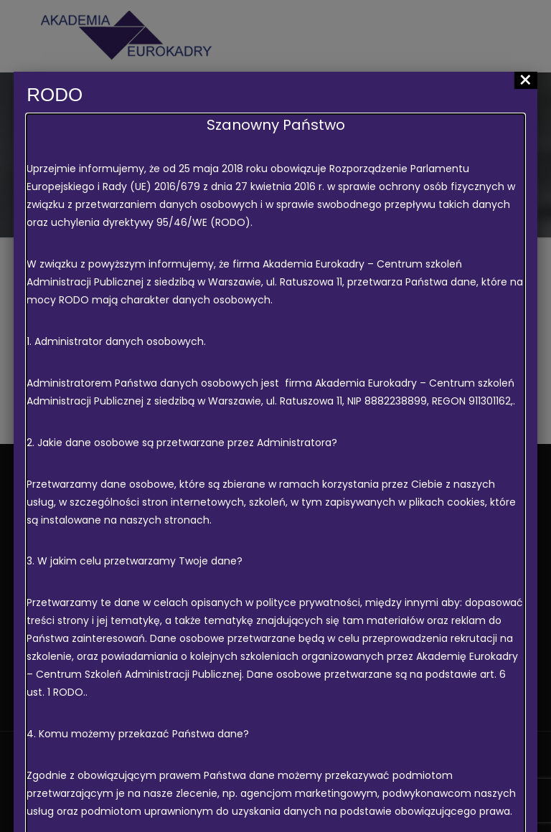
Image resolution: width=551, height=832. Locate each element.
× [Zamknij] (525, 80)
